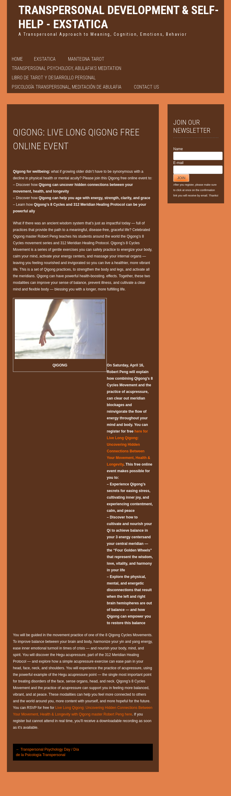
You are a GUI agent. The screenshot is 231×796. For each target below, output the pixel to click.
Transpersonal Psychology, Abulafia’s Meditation (66, 68)
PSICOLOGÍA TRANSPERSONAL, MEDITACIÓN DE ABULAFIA (67, 87)
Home (17, 59)
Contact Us (146, 87)
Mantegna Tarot (86, 59)
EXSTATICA (45, 59)
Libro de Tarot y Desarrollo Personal (54, 78)
